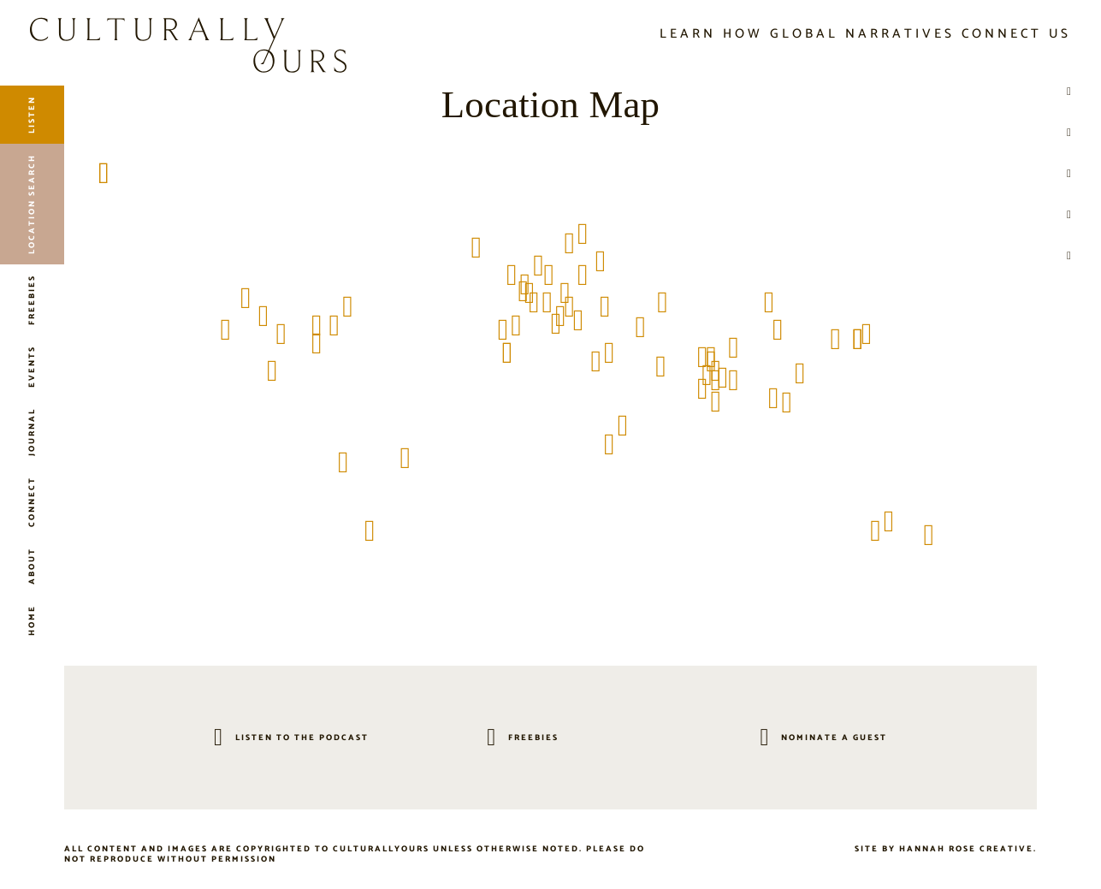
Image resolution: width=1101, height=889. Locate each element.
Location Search (31, 204)
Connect (31, 502)
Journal (31, 432)
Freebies (31, 300)
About (31, 566)
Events (31, 367)
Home (31, 620)
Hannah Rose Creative (966, 849)
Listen (31, 114)
